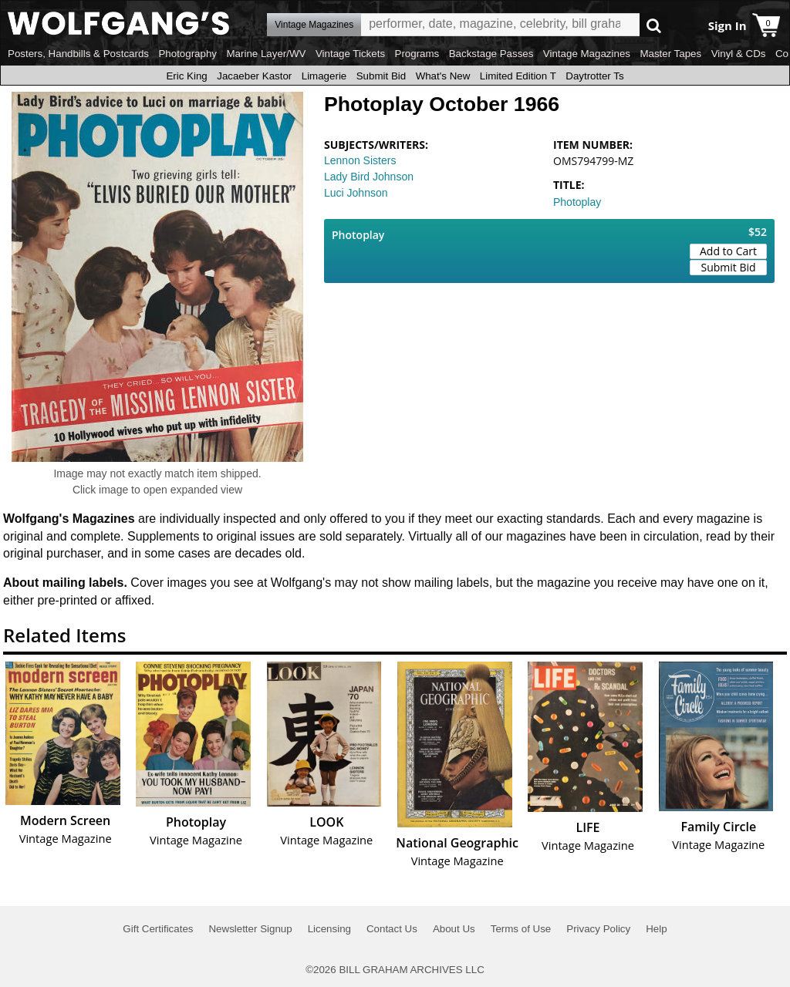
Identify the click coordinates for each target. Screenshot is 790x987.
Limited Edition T (518, 76)
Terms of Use (521, 929)
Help (656, 929)
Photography (187, 53)
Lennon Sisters (360, 160)
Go (654, 25)
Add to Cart (728, 251)
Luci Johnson (356, 193)
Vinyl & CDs (738, 53)
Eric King (186, 76)
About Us (454, 929)
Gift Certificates (158, 929)
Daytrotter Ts (594, 76)
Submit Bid (381, 76)
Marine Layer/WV (266, 53)
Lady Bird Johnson (369, 176)
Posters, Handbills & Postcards (78, 53)
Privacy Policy (598, 929)
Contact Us (391, 929)
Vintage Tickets (350, 53)
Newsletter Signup (250, 929)
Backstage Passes (491, 53)
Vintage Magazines (586, 53)
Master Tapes (670, 53)
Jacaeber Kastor (254, 76)
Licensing (329, 929)
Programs (417, 53)
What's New (443, 76)
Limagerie (324, 76)
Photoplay (577, 202)
